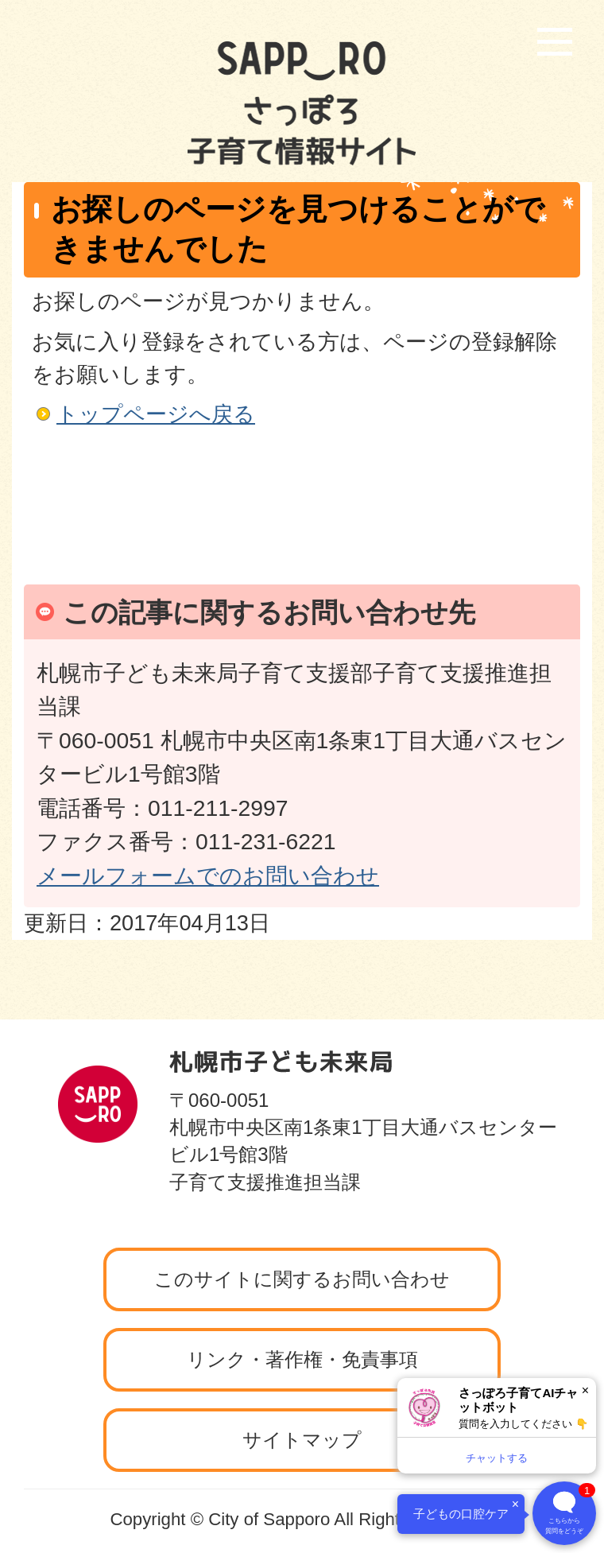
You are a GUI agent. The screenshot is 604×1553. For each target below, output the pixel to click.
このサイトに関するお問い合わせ (302, 1279)
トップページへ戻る (155, 414)
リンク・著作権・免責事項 (302, 1359)
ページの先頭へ (512, 1014)
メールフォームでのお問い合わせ (208, 875)
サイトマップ (302, 1439)
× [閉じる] (585, 1390)
